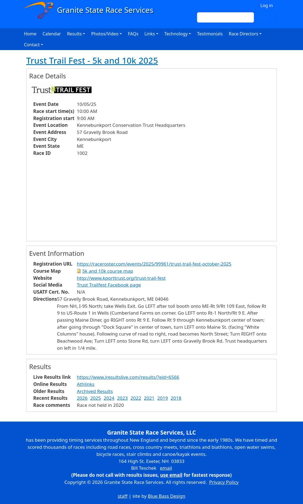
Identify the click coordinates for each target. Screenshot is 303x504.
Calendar (52, 34)
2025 (95, 398)
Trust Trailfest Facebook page (109, 285)
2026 (82, 398)
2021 (149, 398)
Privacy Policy (224, 482)
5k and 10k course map (107, 271)
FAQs (133, 34)
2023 (122, 398)
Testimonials (210, 34)
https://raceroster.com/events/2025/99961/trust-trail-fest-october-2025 (154, 264)
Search (264, 17)
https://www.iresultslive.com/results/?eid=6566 (128, 377)
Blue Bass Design (166, 496)
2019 (162, 398)
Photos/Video (105, 34)
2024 (109, 398)
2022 (136, 398)
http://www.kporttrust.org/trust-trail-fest (121, 278)
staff (123, 496)
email (166, 468)
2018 (176, 398)
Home (30, 34)
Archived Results (95, 391)
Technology (176, 34)
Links (149, 34)
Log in (266, 5)
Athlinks (85, 384)
